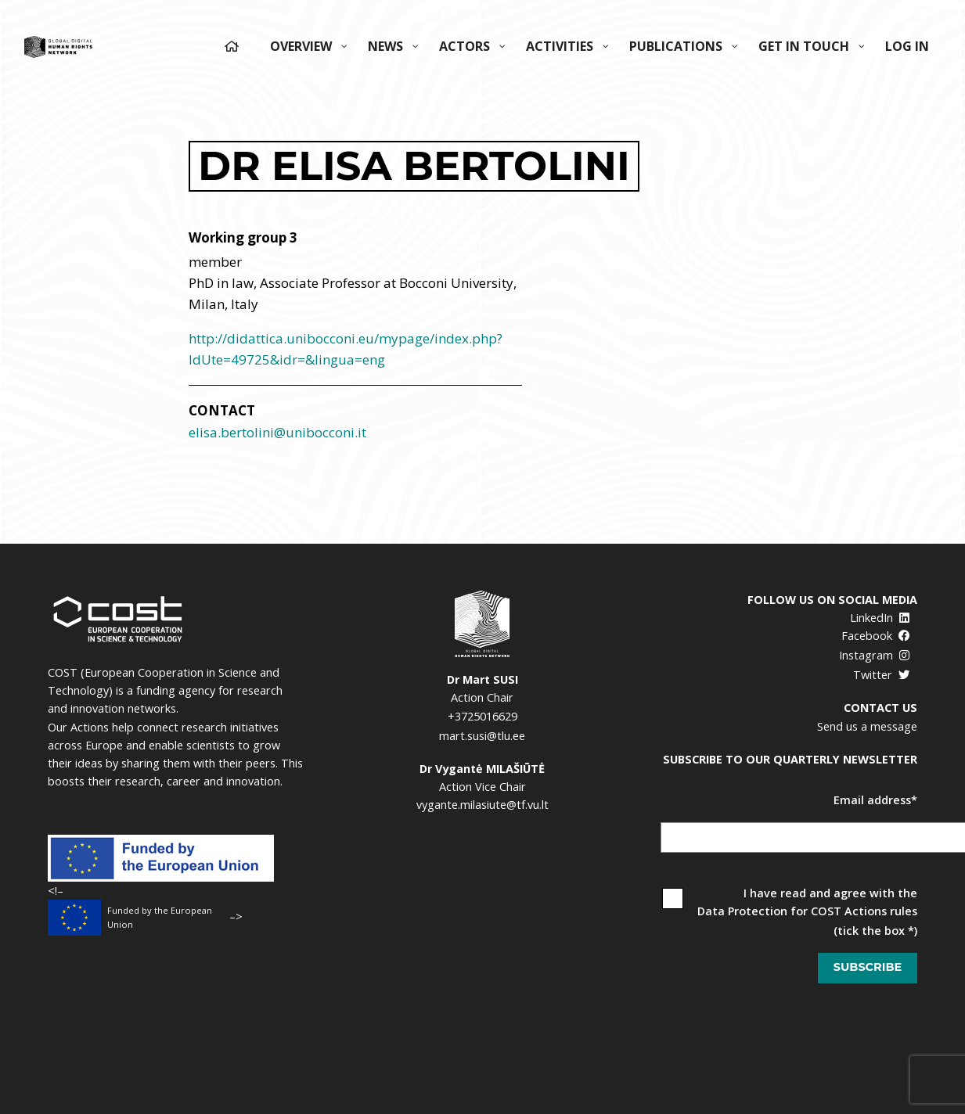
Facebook (875, 635)
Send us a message (867, 726)
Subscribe (868, 967)
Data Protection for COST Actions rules (807, 911)
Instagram (874, 655)
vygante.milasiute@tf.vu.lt (482, 804)
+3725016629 (482, 716)
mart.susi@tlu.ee (482, 735)
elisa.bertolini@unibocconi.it (277, 432)
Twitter (881, 674)
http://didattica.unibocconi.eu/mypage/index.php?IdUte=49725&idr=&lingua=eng (345, 348)
